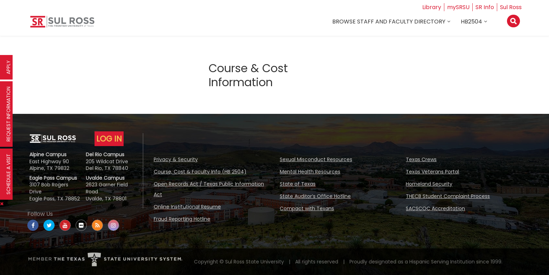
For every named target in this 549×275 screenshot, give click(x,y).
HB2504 (471, 22)
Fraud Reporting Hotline (182, 218)
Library (431, 7)
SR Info (484, 7)
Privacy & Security (176, 159)
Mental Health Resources (310, 171)
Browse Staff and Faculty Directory (388, 22)
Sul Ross (511, 7)
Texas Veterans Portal (432, 171)
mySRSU (458, 7)
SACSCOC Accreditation (435, 208)
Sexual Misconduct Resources (316, 159)
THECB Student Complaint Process (448, 196)
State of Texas (297, 183)
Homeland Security (429, 183)
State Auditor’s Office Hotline (315, 196)
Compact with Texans (307, 208)
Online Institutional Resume (187, 206)
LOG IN (109, 138)
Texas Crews (421, 159)
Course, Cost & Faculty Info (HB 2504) (200, 171)
